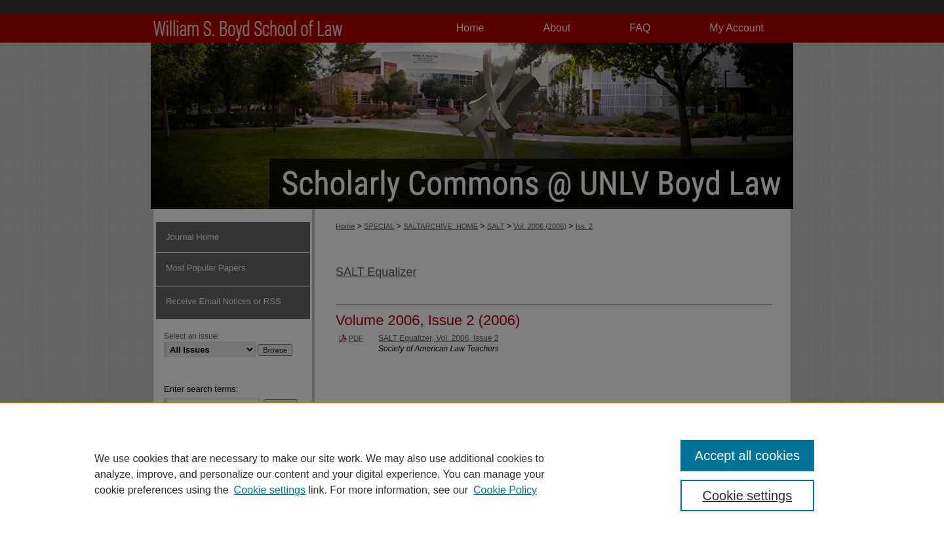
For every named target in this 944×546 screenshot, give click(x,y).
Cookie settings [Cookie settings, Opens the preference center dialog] (748, 495)
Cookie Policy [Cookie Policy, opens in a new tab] (505, 490)
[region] (472, 474)
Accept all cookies (747, 455)
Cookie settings (269, 490)
